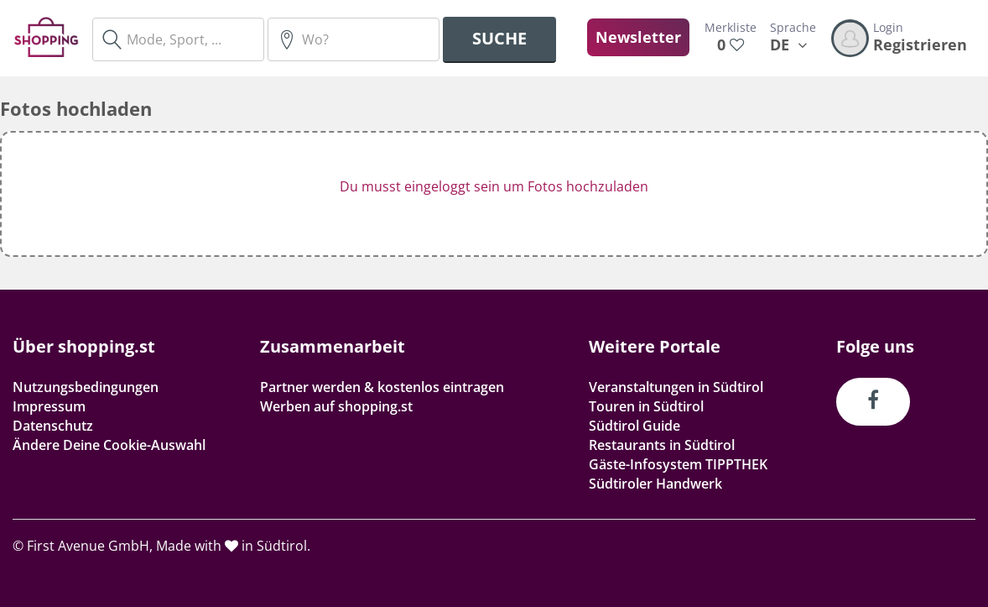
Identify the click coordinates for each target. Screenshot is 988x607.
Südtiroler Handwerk (655, 483)
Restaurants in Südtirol (662, 445)
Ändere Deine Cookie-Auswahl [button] (109, 445)
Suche (499, 38)
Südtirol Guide (634, 425)
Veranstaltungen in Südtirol (676, 387)
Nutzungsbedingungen (86, 387)
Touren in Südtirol (646, 406)
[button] (494, 194)
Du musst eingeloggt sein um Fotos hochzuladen (494, 186)
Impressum (49, 406)
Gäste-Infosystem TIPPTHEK (678, 464)
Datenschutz (53, 425)
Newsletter (638, 37)
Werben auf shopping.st (336, 406)
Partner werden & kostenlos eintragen (382, 387)
